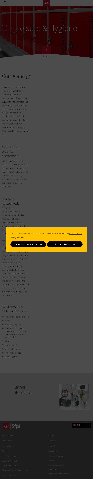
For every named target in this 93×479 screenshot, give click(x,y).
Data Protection (75, 233)
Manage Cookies (17, 237)
